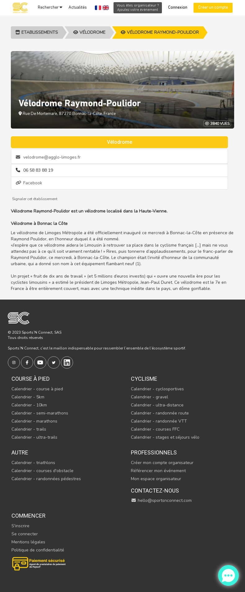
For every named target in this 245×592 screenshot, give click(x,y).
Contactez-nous (155, 490)
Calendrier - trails (28, 429)
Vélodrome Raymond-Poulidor (160, 32)
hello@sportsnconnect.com (161, 500)
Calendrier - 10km (29, 405)
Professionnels (154, 452)
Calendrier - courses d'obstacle (42, 471)
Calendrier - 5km (27, 397)
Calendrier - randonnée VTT (159, 421)
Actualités (78, 7)
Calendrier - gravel (149, 397)
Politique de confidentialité (37, 550)
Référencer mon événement (158, 471)
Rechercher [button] (50, 7)
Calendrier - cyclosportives (157, 389)
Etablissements (36, 32)
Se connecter (24, 534)
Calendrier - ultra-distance (157, 405)
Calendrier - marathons (34, 421)
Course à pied (30, 378)
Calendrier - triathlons (33, 463)
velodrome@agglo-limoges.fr (48, 157)
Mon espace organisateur (156, 479)
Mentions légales (28, 542)
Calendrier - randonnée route (160, 413)
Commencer (28, 515)
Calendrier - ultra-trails (34, 437)
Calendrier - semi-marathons (39, 413)
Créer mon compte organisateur (162, 463)
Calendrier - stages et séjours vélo (165, 437)
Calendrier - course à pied (37, 389)
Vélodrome (89, 32)
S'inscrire (20, 526)
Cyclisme (144, 378)
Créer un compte (213, 7)
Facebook (29, 183)
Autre (19, 452)
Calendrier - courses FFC (155, 429)
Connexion (177, 7)
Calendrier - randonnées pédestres (46, 479)
